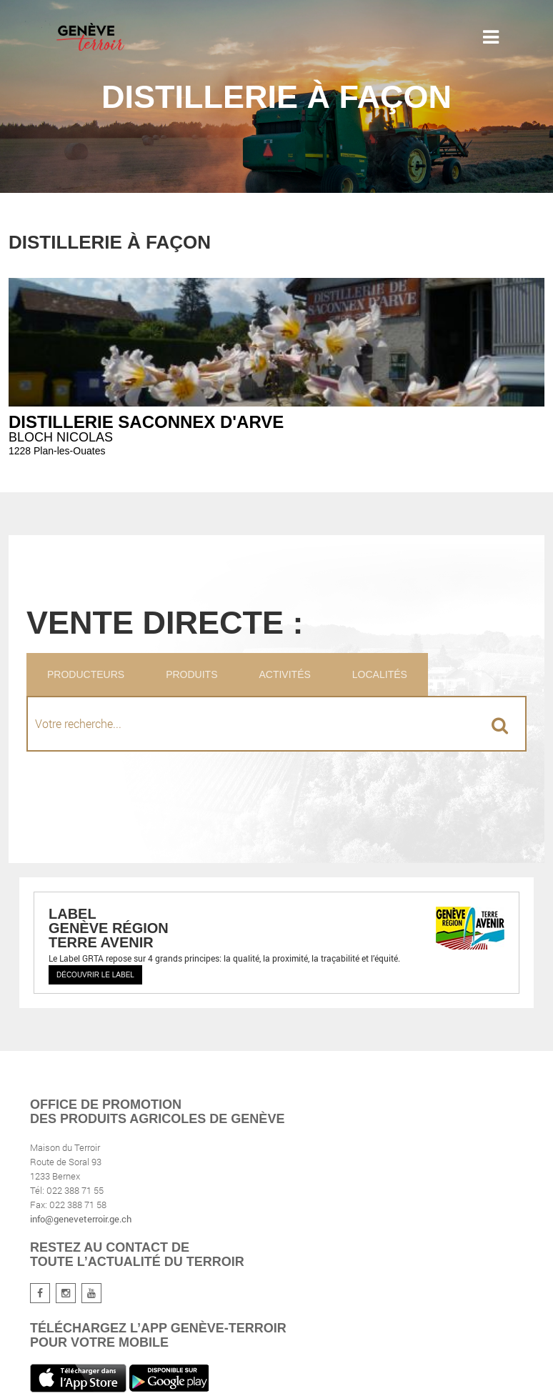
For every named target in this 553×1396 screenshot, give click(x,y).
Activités (284, 674)
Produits (191, 674)
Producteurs (85, 674)
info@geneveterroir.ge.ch (80, 1218)
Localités (379, 674)
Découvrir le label (95, 975)
